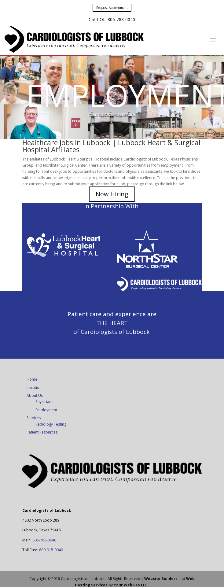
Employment (46, 409)
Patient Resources (42, 432)
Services (34, 417)
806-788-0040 (121, 19)
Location (34, 387)
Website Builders (161, 578)
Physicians (44, 401)
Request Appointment (112, 8)
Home (32, 379)
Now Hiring (112, 194)
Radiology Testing (50, 424)
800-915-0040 (51, 549)
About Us (35, 395)
